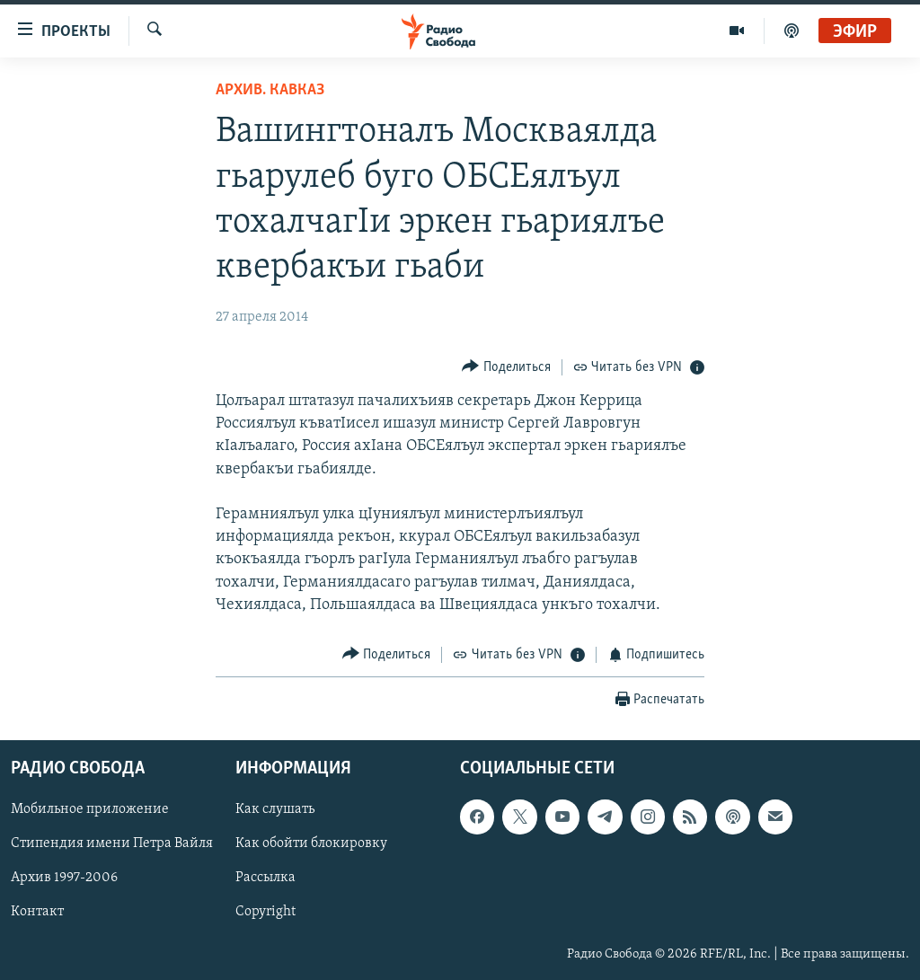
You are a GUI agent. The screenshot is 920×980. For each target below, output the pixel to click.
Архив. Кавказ (270, 90)
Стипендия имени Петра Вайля (112, 843)
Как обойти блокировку (311, 843)
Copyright (265, 912)
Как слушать (274, 809)
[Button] (506, 367)
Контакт (37, 912)
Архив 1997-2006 (64, 877)
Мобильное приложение (90, 809)
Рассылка (265, 877)
